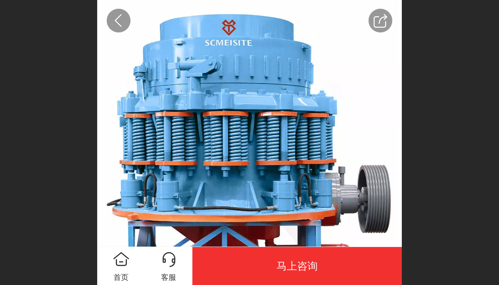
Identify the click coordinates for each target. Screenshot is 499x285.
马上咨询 (297, 266)
